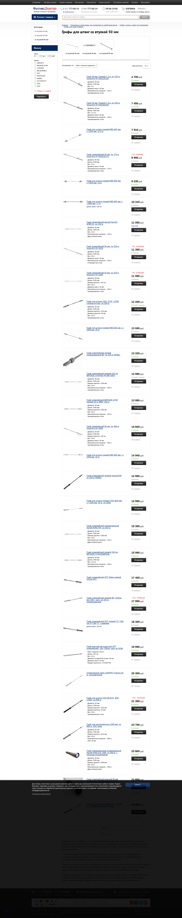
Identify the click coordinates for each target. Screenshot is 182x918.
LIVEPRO (39, 68)
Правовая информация (41, 794)
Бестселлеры (79, 2)
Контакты (135, 2)
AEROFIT (39, 63)
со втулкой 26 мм (41, 31)
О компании (36, 2)
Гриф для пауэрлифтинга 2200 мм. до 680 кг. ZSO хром (104, 725)
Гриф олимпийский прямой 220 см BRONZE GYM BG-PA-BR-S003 (102, 375)
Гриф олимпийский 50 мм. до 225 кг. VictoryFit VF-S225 (103, 247)
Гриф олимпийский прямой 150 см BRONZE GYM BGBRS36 (102, 553)
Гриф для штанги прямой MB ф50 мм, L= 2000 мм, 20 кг (105, 329)
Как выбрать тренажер (121, 2)
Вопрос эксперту (104, 2)
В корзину (138, 84)
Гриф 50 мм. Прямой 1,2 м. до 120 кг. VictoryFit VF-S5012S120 (103, 78)
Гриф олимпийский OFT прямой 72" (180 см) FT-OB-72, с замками (105, 622)
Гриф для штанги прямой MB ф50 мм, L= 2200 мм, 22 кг (105, 456)
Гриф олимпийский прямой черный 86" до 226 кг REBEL (104, 477)
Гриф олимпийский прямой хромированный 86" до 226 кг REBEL (103, 354)
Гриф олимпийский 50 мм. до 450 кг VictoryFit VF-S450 (103, 427)
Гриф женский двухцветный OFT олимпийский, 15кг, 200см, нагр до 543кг (105, 647)
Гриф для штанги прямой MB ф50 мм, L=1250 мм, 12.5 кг (104, 130)
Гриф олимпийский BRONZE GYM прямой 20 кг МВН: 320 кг (102, 401)
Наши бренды (91, 2)
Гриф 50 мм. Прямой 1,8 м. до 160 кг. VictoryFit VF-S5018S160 (103, 104)
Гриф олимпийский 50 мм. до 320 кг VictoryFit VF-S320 (103, 274)
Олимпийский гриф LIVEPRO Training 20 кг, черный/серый (105, 674)
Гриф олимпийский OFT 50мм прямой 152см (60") (104, 578)
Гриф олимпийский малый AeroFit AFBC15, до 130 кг (102, 223)
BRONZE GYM (41, 65)
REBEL (38, 78)
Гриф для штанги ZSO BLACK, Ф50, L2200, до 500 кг (103, 699)
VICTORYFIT (40, 81)
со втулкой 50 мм (41, 40)
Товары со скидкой (43, 91)
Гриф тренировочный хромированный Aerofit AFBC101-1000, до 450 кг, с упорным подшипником (104, 753)
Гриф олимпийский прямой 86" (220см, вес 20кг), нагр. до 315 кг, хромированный (104, 600)
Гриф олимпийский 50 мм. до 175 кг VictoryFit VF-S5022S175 (103, 155)
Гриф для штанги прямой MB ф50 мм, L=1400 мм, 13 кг (104, 182)
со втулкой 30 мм (41, 35)
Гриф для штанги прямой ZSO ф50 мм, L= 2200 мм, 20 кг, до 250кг (104, 502)
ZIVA (37, 84)
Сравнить (137, 90)
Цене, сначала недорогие (86, 65)
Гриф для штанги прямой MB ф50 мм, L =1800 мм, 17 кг (105, 203)
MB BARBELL (41, 71)
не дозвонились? (68, 12)
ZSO (37, 86)
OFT (37, 73)
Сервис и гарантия (65, 2)
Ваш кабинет (145, 2)
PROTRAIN (40, 76)
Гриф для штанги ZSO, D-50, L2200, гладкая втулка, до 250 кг (103, 302)
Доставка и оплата (50, 2)
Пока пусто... (142, 8)
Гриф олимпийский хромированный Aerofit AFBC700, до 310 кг (103, 527)
